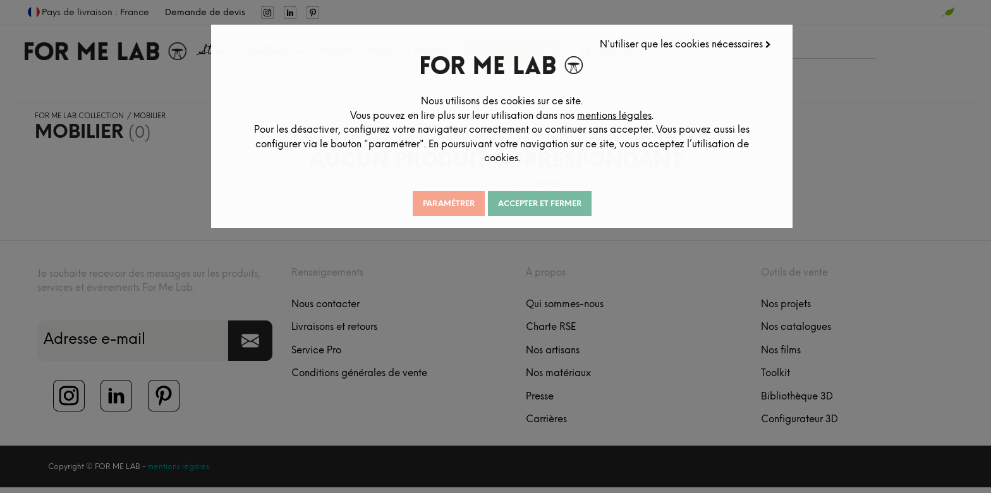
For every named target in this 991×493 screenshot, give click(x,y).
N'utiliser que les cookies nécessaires (690, 38)
